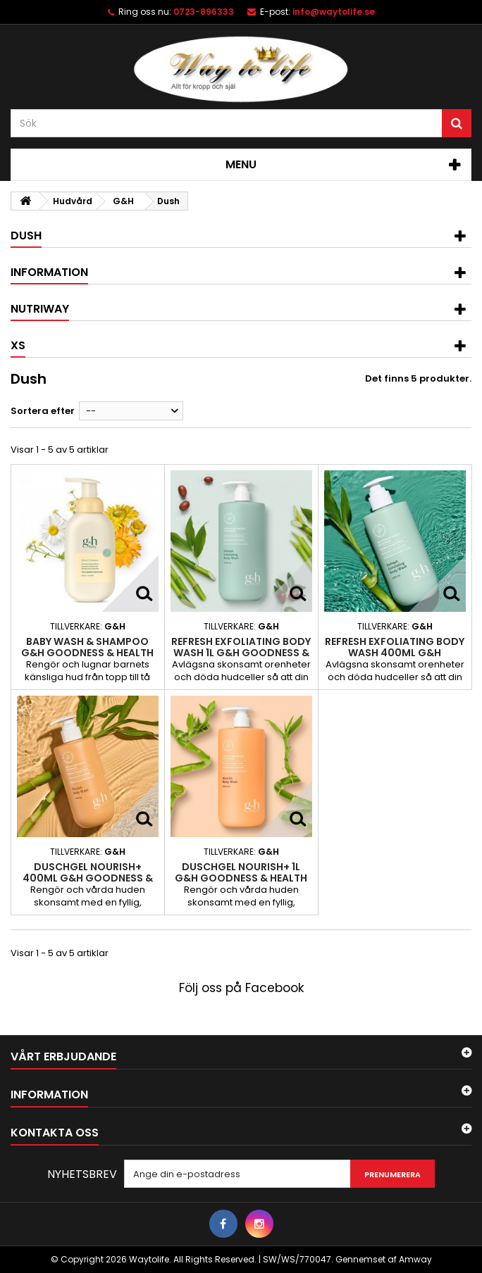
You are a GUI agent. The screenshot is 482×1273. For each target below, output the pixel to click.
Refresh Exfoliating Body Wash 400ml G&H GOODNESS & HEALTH (394, 653)
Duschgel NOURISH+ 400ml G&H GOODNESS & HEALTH (88, 878)
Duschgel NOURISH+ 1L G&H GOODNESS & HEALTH (241, 872)
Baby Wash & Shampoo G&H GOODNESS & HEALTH (87, 647)
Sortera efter (43, 411)
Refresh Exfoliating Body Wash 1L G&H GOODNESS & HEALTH (241, 653)
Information (49, 272)
